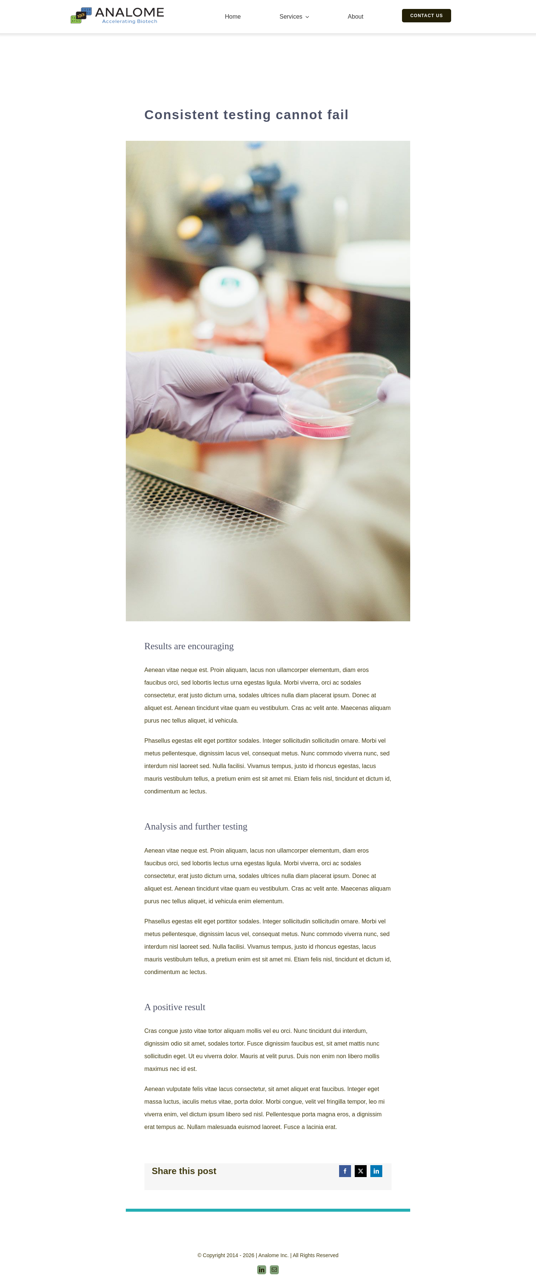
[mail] (274, 1269)
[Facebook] (345, 1171)
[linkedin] (261, 1269)
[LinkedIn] (376, 1171)
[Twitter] (360, 1171)
